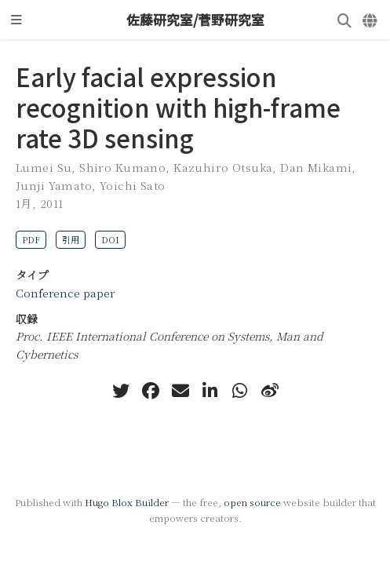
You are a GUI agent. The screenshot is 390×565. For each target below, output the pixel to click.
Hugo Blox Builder (127, 501)
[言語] (371, 20)
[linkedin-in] (210, 391)
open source (252, 501)
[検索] (344, 20)
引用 (70, 239)
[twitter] (121, 391)
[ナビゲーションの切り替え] (16, 19)
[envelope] (180, 391)
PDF (31, 239)
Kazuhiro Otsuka (222, 167)
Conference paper (65, 293)
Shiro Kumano (122, 167)
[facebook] (150, 391)
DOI (110, 239)
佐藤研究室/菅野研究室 (195, 19)
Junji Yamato (54, 185)
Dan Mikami (316, 167)
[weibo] (270, 391)
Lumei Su (43, 167)
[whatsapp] (240, 391)
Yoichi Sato (133, 185)
